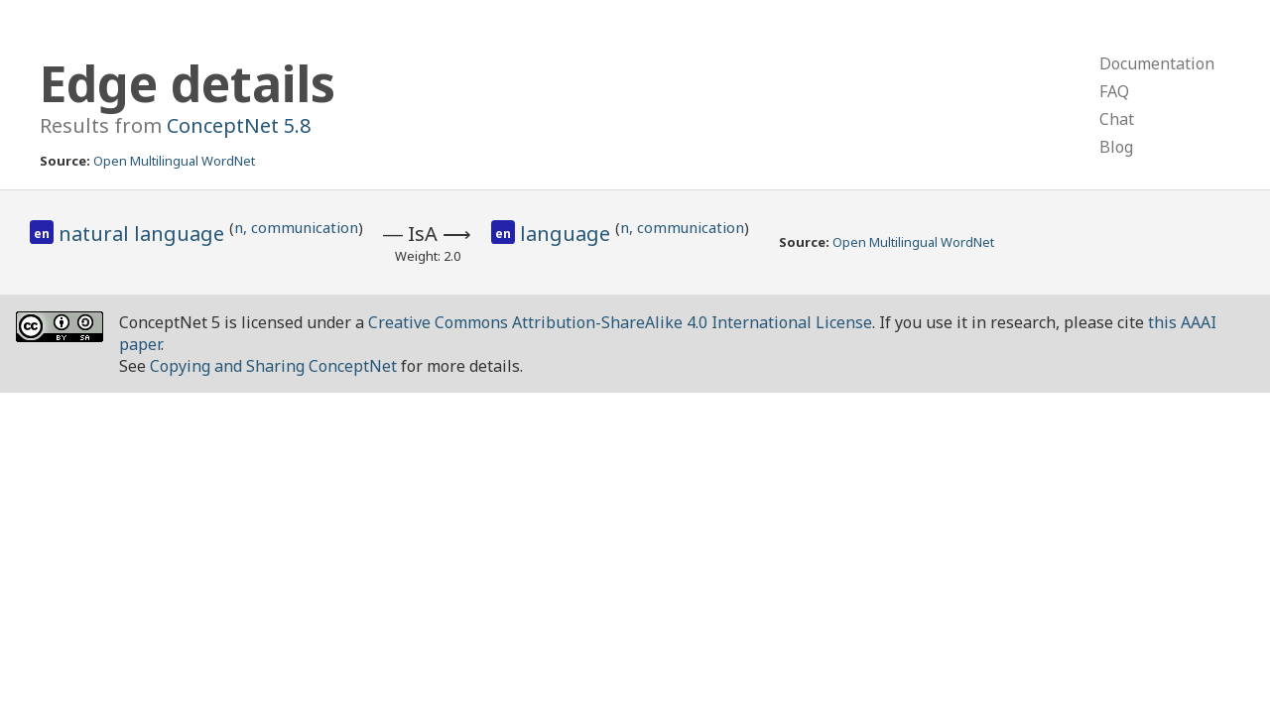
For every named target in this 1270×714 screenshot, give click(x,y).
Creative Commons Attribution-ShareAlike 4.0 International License (620, 322)
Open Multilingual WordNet (174, 161)
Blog (1116, 147)
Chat (1116, 119)
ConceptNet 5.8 (239, 125)
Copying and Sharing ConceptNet (273, 366)
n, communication (296, 227)
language (567, 233)
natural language (144, 233)
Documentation (1156, 63)
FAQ (1114, 91)
